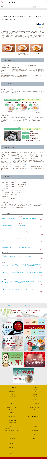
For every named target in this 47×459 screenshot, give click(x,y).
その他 (12, 454)
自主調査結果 (35, 389)
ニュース (4, 5)
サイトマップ (12, 443)
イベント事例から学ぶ (12, 396)
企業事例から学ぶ (12, 389)
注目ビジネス (12, 416)
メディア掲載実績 (12, 438)
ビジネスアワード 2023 (12, 422)
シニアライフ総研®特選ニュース (12, 5)
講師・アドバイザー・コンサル (35, 407)
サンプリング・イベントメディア (12, 407)
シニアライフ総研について (12, 434)
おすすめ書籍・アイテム (35, 428)
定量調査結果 (35, 396)
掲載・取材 (12, 453)
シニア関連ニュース (29, 305)
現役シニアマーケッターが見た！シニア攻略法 (12, 430)
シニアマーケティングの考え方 (35, 416)
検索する (34, 6)
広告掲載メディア (12, 409)
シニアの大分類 (35, 391)
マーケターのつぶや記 (35, 430)
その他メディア (12, 412)
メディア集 (12, 403)
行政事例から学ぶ (12, 391)
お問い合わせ (12, 447)
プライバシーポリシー (12, 441)
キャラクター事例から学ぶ (12, 394)
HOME (1, 5)
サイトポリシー (12, 440)
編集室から (35, 426)
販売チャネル (35, 409)
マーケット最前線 (12, 387)
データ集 (35, 387)
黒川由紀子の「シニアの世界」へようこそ (12, 428)
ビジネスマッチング (35, 403)
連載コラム (12, 426)
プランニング (12, 451)
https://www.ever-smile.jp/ (19, 164)
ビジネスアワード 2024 (12, 420)
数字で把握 (35, 394)
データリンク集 (35, 399)
